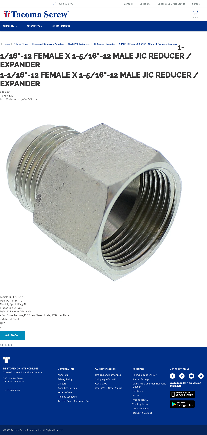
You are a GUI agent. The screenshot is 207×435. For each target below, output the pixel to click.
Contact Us (101, 383)
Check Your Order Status (171, 3)
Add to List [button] (6, 345)
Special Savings (140, 379)
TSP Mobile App (140, 408)
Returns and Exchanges (108, 374)
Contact (128, 3)
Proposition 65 (140, 399)
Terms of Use (65, 392)
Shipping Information (106, 379)
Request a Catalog (142, 412)
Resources (138, 368)
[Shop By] (8, 26)
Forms (135, 395)
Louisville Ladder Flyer (144, 374)
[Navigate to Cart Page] (196, 14)
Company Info (66, 368)
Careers (196, 3)
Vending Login (140, 404)
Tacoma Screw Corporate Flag (74, 401)
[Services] (33, 26)
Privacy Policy (65, 379)
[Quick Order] (61, 26)
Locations (145, 3)
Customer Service (105, 368)
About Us (63, 374)
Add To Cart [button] (12, 335)
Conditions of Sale (67, 387)
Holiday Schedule (67, 396)
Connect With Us (179, 368)
